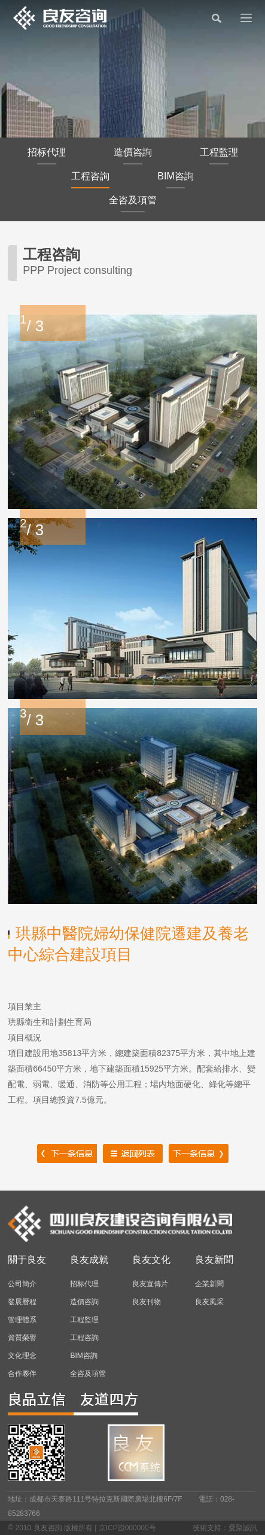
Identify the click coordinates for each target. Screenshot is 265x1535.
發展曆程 (22, 1302)
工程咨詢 (90, 179)
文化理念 (22, 1355)
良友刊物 (146, 1302)
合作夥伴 (22, 1373)
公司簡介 (22, 1284)
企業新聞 (209, 1284)
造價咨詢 (133, 155)
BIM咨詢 (175, 179)
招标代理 (47, 155)
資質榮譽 (22, 1337)
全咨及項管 (133, 203)
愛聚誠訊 (243, 1528)
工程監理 (219, 155)
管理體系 (22, 1320)
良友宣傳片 (150, 1284)
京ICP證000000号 (127, 1528)
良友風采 (209, 1302)
